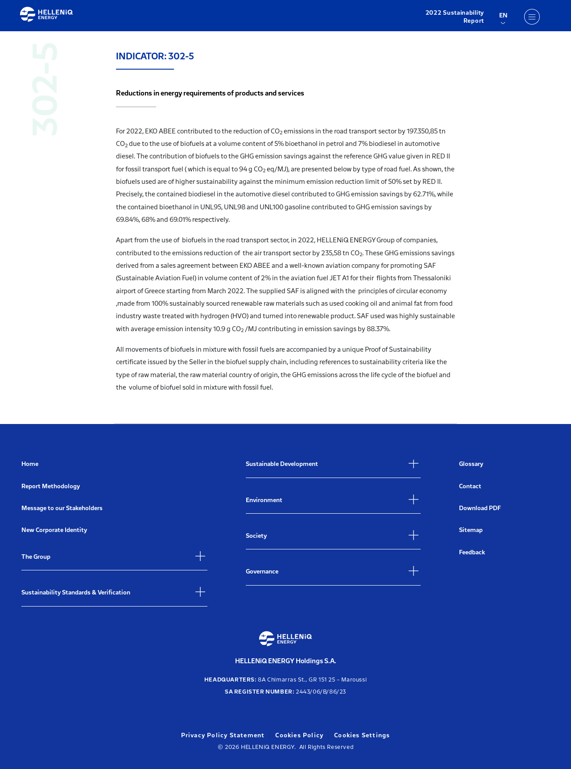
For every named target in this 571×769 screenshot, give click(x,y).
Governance (262, 571)
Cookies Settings (362, 735)
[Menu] (532, 16)
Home (29, 464)
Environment (264, 500)
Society (256, 536)
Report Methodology (50, 486)
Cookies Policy (299, 735)
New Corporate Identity (54, 530)
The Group (35, 557)
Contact (470, 486)
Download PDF (480, 508)
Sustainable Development (282, 464)
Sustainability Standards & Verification (75, 592)
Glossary (471, 464)
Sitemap (471, 530)
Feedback (472, 552)
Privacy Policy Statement (223, 735)
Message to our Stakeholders (62, 508)
